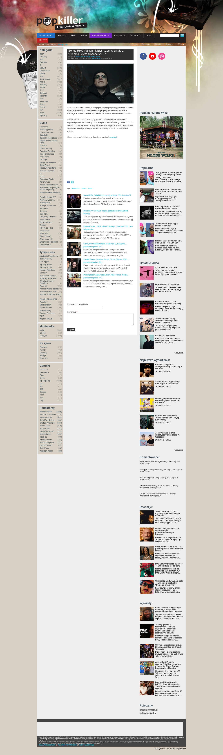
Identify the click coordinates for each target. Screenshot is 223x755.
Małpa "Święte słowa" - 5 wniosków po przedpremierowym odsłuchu (167, 531)
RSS (180, 44)
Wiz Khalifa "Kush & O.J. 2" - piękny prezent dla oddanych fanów (169, 549)
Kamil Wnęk (96, 58)
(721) (60, 442)
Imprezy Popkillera (47, 270)
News (42, 76)
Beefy (42, 54)
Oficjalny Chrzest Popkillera (47, 282)
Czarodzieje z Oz (47, 132)
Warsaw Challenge (47, 313)
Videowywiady (45, 310)
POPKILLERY (46, 35)
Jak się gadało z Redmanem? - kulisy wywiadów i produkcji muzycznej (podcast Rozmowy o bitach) (165, 629)
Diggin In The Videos (48, 138)
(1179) (59, 431)
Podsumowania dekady (49, 289)
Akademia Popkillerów (49, 256)
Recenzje (43, 96)
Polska (42, 82)
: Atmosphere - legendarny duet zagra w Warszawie (160, 462)
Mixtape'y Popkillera (48, 278)
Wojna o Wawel (46, 319)
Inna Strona (44, 157)
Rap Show (44, 208)
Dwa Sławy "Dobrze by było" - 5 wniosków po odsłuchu (169, 565)
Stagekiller (44, 214)
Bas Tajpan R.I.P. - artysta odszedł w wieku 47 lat (167, 207)
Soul (41, 398)
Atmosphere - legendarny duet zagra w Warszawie (167, 382)
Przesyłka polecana (48, 205)
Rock (42, 395)
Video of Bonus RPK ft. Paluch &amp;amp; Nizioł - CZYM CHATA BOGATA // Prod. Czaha (100, 160)
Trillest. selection (46, 228)
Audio (42, 330)
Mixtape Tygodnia (47, 171)
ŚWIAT (83, 35)
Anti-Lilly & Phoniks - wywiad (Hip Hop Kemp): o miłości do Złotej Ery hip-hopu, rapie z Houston (168, 665)
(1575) (59, 426)
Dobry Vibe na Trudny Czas (49, 142)
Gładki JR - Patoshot (165, 336)
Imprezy (43, 350)
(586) (60, 451)
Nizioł (90, 188)
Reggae (43, 392)
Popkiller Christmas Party (50, 294)
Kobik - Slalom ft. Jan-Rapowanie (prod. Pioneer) (168, 302)
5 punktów (44, 127)
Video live (44, 358)
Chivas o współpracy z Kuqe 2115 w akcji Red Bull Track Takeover (169, 647)
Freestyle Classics (47, 151)
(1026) (59, 434)
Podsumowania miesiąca (50, 192)
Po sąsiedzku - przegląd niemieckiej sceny (49, 188)
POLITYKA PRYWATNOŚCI (67, 745)
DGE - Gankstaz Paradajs (167, 284)
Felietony (43, 57)
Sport (42, 99)
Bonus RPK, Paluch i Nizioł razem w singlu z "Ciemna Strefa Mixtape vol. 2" (95, 52)
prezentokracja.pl (149, 710)
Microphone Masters (48, 276)
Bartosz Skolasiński (48, 414)
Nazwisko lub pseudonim (77, 304)
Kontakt (157, 44)
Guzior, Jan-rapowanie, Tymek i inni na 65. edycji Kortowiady (167, 418)
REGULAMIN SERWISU (47, 745)
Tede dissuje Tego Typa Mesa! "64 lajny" (166, 225)
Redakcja (43, 437)
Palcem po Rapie (47, 179)
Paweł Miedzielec (47, 431)
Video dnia (44, 233)
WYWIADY (135, 35)
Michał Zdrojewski (47, 442)
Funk (42, 375)
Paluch (84, 188)
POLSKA (62, 35)
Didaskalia (44, 135)
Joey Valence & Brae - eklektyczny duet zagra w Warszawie (167, 435)
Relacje (43, 355)
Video (42, 113)
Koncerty (43, 353)
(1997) (59, 423)
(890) (60, 437)
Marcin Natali (45, 426)
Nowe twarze (45, 79)
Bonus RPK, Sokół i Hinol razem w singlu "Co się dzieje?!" (107, 195)
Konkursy (43, 273)
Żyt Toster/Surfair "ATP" (166, 267)
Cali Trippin (44, 262)
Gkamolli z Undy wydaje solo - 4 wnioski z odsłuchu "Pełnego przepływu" (169, 583)
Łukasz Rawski (46, 445)
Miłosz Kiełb (44, 428)
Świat (42, 104)
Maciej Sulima (45, 434)
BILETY (43, 40)
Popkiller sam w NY (48, 197)
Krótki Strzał (45, 165)
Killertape (43, 159)
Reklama (169, 44)
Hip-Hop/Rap (45, 381)
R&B (41, 389)
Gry (41, 65)
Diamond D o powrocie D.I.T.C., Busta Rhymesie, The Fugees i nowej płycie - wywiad (168, 685)
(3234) (59, 414)
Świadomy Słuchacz (48, 217)
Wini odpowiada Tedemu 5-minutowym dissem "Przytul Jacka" (168, 191)
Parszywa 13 (45, 182)
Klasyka (43, 68)
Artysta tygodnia (46, 130)
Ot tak (42, 176)
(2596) (59, 420)
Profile (42, 87)
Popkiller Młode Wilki (48, 299)
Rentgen (43, 211)
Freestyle (43, 62)
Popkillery (44, 302)
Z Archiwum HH (46, 239)
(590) (60, 448)
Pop (41, 386)
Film (41, 59)
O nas (134, 44)
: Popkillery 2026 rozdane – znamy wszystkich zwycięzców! (159, 486)
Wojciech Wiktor (46, 451)
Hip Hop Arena (46, 264)
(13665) (59, 412)
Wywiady (43, 115)
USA (73, 35)
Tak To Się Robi (46, 222)
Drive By (43, 146)
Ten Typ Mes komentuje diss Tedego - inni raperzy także (168, 173)
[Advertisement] (111, 9)
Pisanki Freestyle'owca (49, 185)
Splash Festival (46, 308)
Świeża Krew (45, 219)
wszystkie (178, 353)
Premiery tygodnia (47, 200)
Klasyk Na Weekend (48, 162)
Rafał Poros (44, 448)
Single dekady (45, 305)
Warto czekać (45, 236)
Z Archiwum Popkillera (49, 242)
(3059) (59, 417)
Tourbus (43, 225)
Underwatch (44, 231)
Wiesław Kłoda (46, 440)
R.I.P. (42, 90)
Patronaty (146, 44)
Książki (42, 73)
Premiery (43, 85)
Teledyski (43, 336)
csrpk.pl (113, 137)
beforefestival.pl (148, 713)
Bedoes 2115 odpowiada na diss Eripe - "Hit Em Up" (168, 242)
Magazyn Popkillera (48, 168)
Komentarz (72, 312)
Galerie (43, 333)
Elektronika (44, 372)
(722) (60, 440)
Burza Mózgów (46, 259)
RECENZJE (120, 35)
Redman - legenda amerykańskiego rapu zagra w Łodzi (168, 366)
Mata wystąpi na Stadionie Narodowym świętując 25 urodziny (167, 400)
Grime (42, 378)
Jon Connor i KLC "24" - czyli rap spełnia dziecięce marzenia (167, 513)
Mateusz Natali (46, 412)
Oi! (41, 173)
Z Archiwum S (45, 245)
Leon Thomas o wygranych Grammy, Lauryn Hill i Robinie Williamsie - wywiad (168, 609)
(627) (60, 445)
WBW (42, 316)
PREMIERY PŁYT (100, 35)
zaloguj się (62, 44)
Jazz (41, 384)
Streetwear (44, 101)
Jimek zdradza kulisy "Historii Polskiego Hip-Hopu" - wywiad (166, 320)
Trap (41, 400)
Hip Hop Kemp (46, 267)
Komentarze (45, 71)
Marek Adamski (46, 417)
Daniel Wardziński (47, 420)
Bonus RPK (76, 188)
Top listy (43, 107)
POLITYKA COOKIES (86, 745)
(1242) (59, 428)
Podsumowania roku (48, 292)
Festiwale (43, 347)
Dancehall (44, 370)
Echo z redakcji (46, 148)
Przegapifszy (45, 203)
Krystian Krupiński (47, 423)
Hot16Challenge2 (47, 154)
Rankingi (43, 93)
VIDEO (149, 35)
